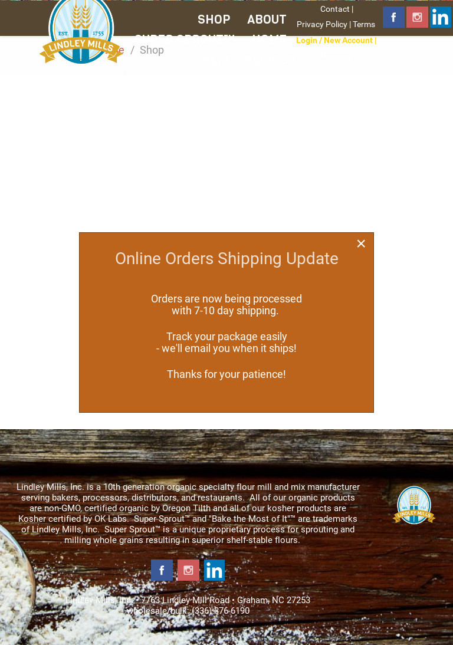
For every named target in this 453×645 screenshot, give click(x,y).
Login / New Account (334, 40)
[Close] (361, 243)
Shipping (336, 55)
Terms (364, 24)
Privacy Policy (322, 24)
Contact (335, 9)
